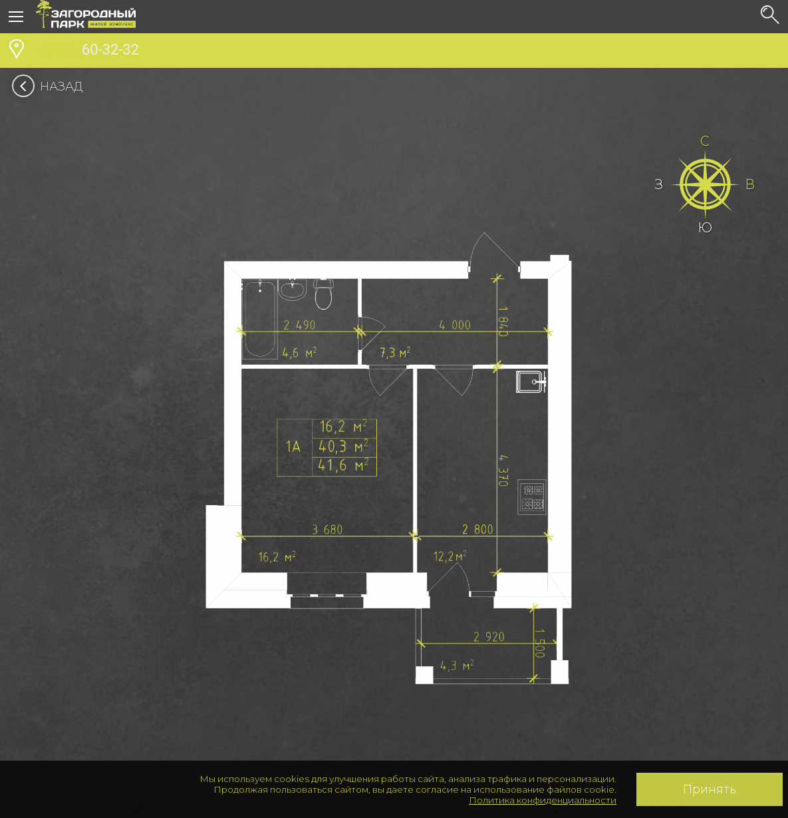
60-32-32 (87, 51)
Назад (51, 86)
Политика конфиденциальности (542, 800)
